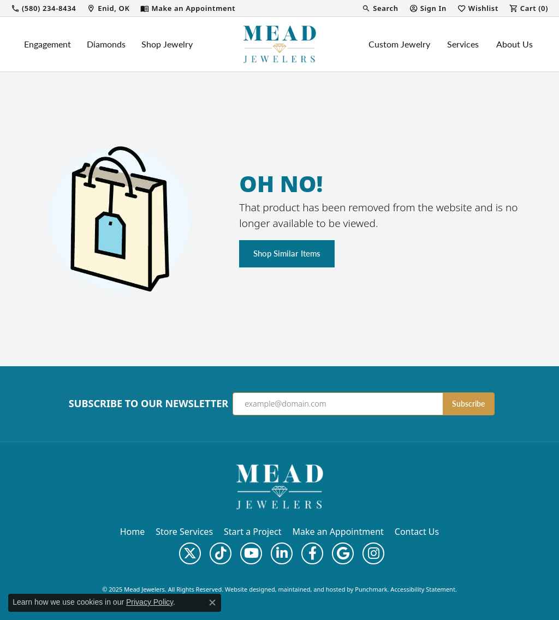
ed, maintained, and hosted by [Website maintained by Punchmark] (311, 589)
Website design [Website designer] (246, 589)
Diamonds (106, 44)
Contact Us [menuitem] (417, 532)
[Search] (380, 8)
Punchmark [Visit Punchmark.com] (371, 589)
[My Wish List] (477, 8)
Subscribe (468, 403)
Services (463, 44)
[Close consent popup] (212, 602)
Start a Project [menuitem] (252, 532)
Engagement (47, 44)
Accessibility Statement (422, 589)
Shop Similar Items (286, 253)
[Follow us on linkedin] (282, 553)
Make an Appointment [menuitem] (338, 532)
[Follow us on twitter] (190, 553)
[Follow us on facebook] (312, 553)
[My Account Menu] (428, 8)
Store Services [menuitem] (184, 532)
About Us (514, 44)
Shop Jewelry (167, 44)
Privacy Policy (149, 602)
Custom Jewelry (399, 44)
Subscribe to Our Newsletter (148, 404)
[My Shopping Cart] (528, 8)
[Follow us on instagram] (373, 553)
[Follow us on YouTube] (251, 553)
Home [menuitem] (132, 532)
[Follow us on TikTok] (220, 553)
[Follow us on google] (343, 553)
